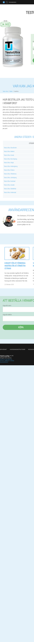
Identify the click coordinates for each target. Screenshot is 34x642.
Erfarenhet (3, 349)
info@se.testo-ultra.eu (6, 358)
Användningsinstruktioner (17, 349)
